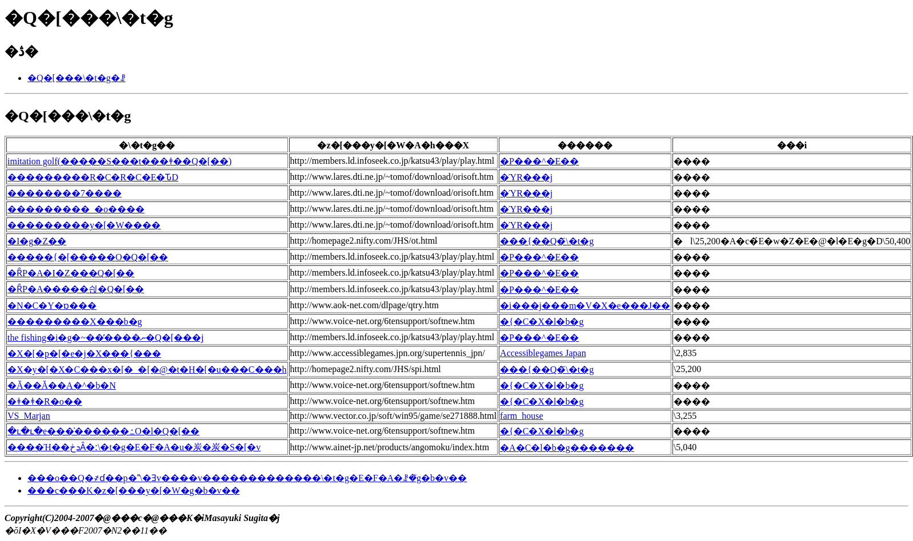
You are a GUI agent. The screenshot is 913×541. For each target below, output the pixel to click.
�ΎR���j (526, 177)
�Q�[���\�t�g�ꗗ (76, 78)
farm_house (521, 416)
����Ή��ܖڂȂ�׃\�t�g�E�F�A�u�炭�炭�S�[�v (134, 447)
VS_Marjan (28, 416)
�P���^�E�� (539, 161)
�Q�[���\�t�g (68, 115)
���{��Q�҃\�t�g (547, 241)
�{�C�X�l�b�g (541, 321)
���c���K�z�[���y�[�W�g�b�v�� (133, 490)
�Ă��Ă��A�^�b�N (61, 385)
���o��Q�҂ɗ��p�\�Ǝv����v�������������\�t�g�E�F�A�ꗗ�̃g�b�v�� (247, 478)
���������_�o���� (76, 209)
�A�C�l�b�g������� (567, 448)
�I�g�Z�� (36, 241)
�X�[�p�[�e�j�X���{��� (84, 353)
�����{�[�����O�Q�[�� (87, 257)
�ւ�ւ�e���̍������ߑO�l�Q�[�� (103, 431)
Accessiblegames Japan (543, 353)
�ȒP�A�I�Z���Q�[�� (70, 273)
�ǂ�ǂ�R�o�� (44, 401)
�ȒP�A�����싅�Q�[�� (75, 289)
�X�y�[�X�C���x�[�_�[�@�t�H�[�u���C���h (147, 369)
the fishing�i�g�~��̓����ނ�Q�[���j (105, 337)
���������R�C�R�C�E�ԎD (92, 177)
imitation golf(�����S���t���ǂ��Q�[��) (119, 161)
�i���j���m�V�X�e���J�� (585, 305)
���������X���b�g (74, 321)
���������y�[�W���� (84, 225)
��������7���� (64, 193)
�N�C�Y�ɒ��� (52, 305)
